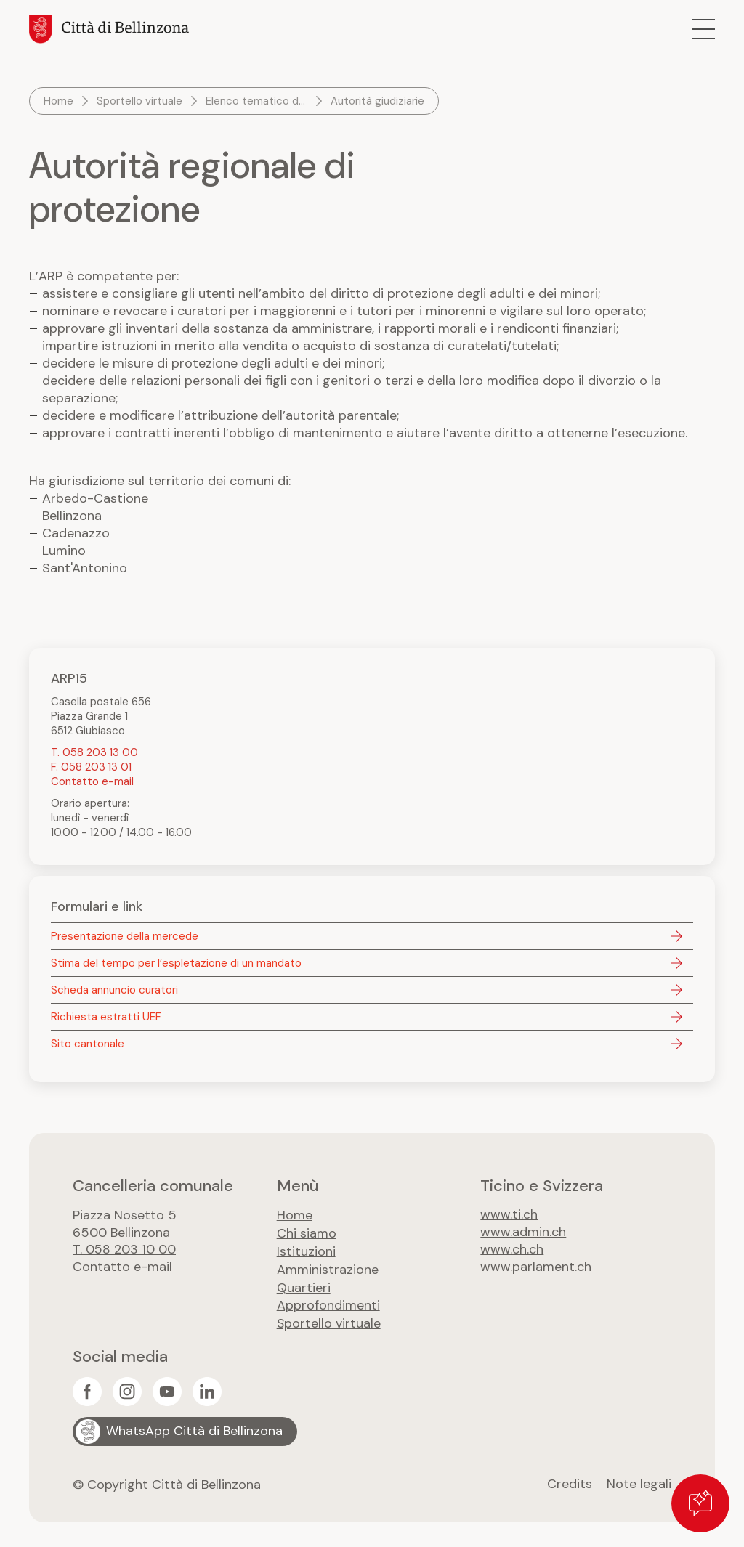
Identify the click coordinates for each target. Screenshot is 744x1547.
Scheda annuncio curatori (114, 990)
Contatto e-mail (92, 781)
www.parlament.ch (535, 1267)
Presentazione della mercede (124, 936)
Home (58, 101)
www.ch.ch (511, 1250)
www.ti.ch (509, 1215)
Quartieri (304, 1285)
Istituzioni (306, 1250)
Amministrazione (328, 1267)
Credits (569, 1480)
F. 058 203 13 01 (91, 767)
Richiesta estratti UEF (106, 1017)
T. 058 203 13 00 (94, 752)
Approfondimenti (328, 1302)
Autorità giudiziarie (377, 101)
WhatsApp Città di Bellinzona (194, 1427)
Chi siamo (306, 1232)
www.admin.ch (523, 1232)
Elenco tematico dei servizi (258, 101)
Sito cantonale (87, 1043)
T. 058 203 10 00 (125, 1250)
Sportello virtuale (139, 101)
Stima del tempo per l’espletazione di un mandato (176, 963)
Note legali (639, 1480)
